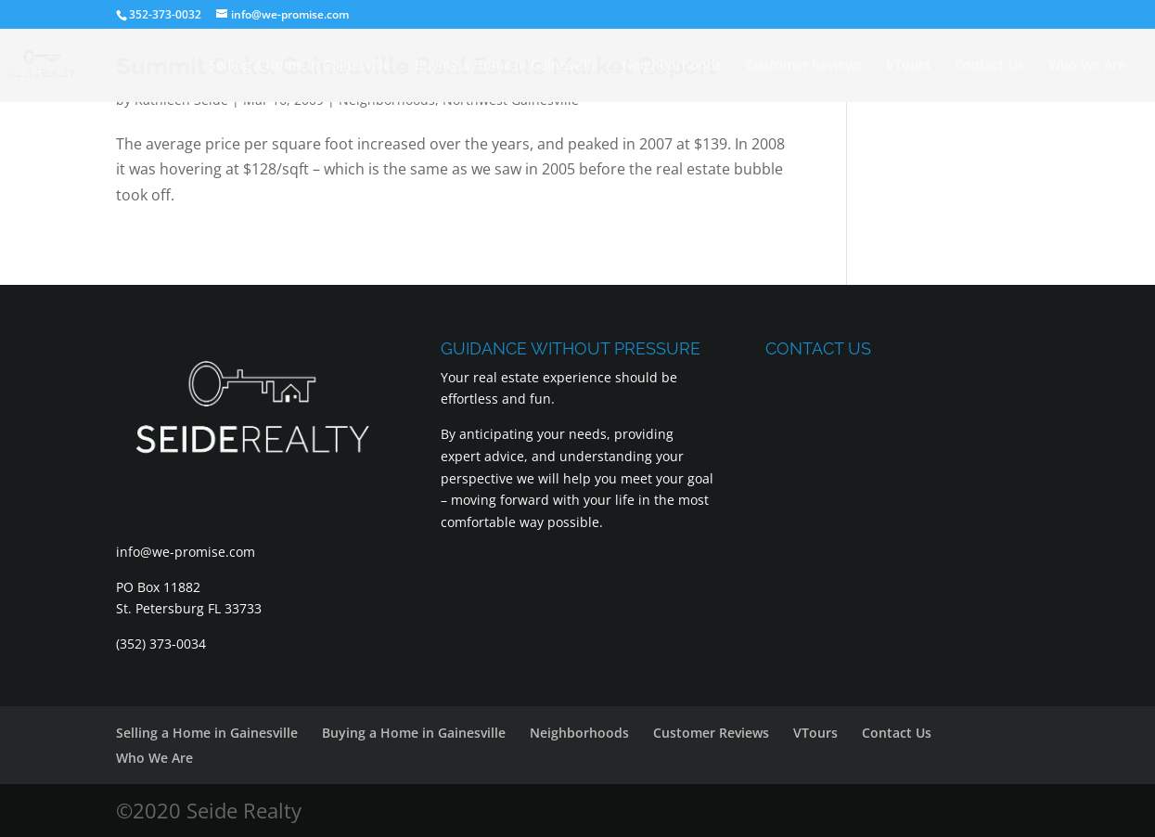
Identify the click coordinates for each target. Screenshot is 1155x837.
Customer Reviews (804, 65)
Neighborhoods (672, 65)
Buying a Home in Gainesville (506, 65)
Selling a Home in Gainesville (300, 65)
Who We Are (1086, 65)
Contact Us (989, 65)
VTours (908, 65)
